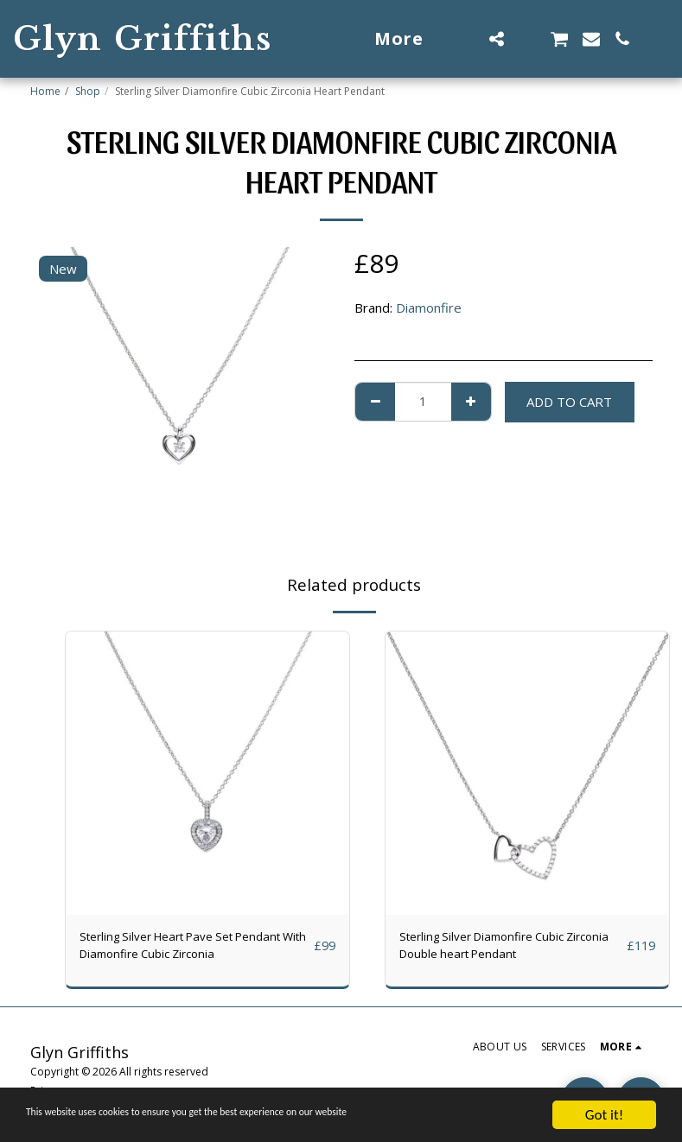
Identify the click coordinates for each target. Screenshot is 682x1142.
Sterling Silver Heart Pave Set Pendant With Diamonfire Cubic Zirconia (194, 948)
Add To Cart (569, 401)
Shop (87, 91)
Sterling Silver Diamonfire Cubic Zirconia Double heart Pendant (491, 948)
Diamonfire (429, 307)
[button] (496, 39)
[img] (207, 773)
